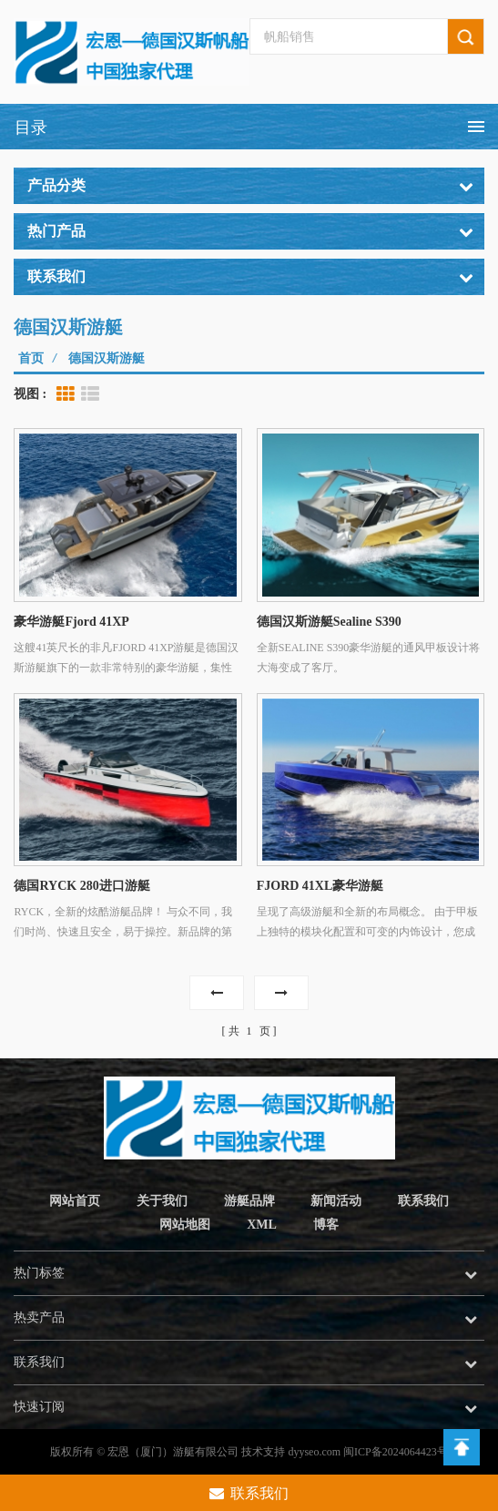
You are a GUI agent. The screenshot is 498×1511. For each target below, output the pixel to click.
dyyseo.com (314, 1451)
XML (262, 1224)
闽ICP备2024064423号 (395, 1451)
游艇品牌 (249, 1201)
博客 (326, 1224)
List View (90, 394)
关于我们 (162, 1201)
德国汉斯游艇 (106, 358)
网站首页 (74, 1201)
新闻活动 (335, 1201)
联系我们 (423, 1201)
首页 (31, 358)
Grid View (65, 394)
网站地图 (184, 1224)
